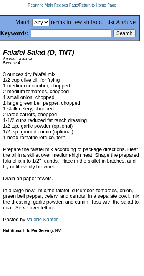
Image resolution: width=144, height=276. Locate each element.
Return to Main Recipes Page (53, 5)
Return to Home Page (97, 5)
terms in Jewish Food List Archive (93, 22)
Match (23, 22)
